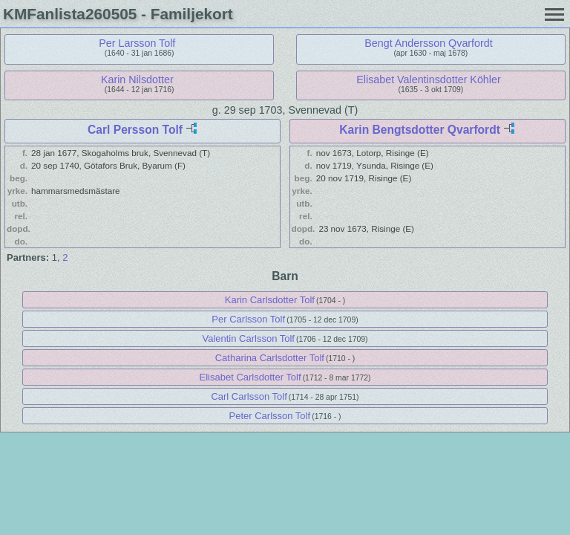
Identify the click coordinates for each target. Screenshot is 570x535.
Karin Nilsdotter (137, 79)
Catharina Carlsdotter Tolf (269, 357)
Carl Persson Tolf (135, 129)
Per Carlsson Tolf (248, 319)
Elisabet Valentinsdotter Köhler (428, 79)
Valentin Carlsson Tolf (248, 338)
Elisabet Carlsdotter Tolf (250, 377)
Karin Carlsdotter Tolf (270, 299)
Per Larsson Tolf (137, 43)
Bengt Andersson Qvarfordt (428, 43)
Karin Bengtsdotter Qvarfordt (419, 129)
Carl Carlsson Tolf (248, 396)
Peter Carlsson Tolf (270, 415)
